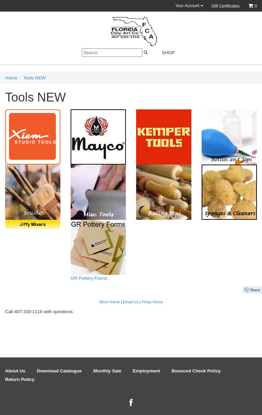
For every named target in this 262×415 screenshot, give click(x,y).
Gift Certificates (225, 6)
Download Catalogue (59, 370)
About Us (15, 370)
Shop (164, 52)
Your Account (189, 5)
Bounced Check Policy (196, 370)
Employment (146, 370)
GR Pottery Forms (89, 278)
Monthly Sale (107, 370)
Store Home (109, 302)
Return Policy (19, 379)
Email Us (130, 302)
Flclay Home (152, 302)
